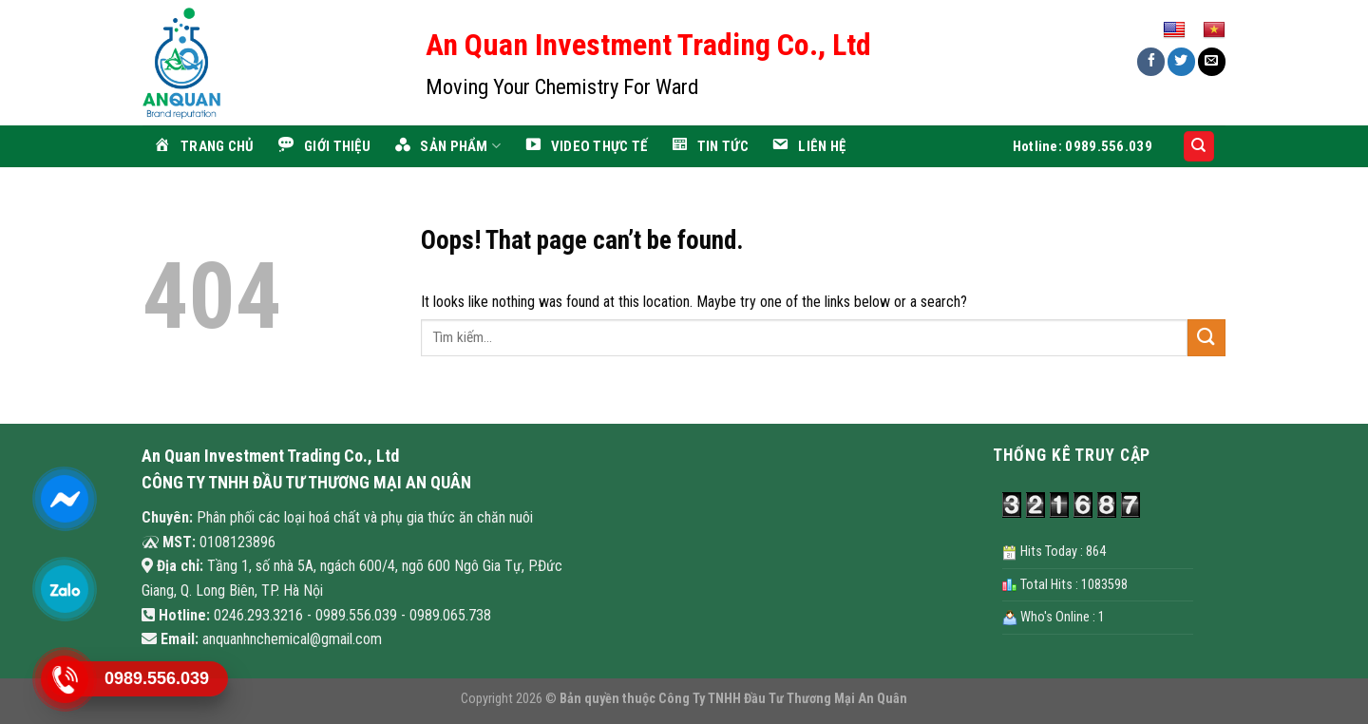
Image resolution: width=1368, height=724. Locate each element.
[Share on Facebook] (1151, 61)
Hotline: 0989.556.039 (1082, 146)
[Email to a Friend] (1212, 61)
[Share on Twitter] (1181, 61)
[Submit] (1207, 337)
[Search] (1199, 146)
